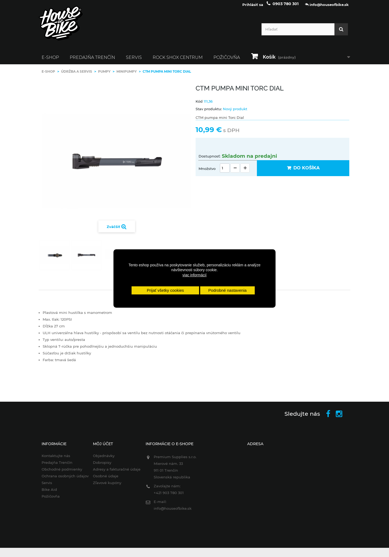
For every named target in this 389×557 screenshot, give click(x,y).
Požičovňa (226, 61)
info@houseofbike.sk (171, 512)
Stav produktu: (209, 112)
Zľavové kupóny (104, 486)
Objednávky (101, 459)
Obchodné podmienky (58, 473)
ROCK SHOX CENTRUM (178, 61)
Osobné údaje (103, 480)
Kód (199, 105)
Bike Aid (45, 493)
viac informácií (194, 275)
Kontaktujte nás (52, 459)
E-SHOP (50, 61)
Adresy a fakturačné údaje (114, 473)
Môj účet (100, 447)
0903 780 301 (286, 7)
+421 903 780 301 (167, 496)
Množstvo (207, 172)
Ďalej (110, 258)
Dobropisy (99, 466)
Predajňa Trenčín (92, 61)
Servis (134, 61)
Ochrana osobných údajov (61, 480)
